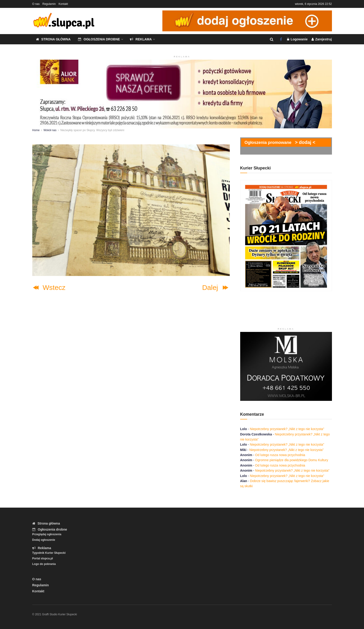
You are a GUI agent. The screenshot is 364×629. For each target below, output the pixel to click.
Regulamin (49, 4)
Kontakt (63, 4)
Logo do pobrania (44, 564)
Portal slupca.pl (42, 558)
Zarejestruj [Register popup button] (322, 39)
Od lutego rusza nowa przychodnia (280, 455)
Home (36, 130)
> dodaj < (305, 142)
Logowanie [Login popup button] (297, 39)
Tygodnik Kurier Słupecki (49, 552)
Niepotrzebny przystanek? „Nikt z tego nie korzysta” (287, 429)
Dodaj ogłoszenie (43, 539)
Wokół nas (49, 130)
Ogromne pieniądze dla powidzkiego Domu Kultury (291, 460)
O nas (36, 4)
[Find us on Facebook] (281, 39)
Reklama (141, 39)
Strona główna (53, 39)
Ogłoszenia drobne (99, 39)
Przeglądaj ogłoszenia (46, 534)
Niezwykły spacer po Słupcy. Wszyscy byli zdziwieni (92, 130)
